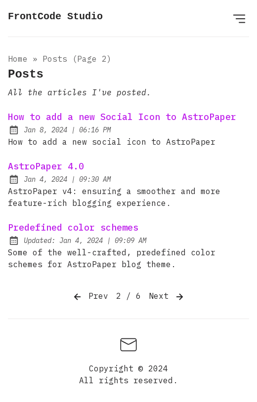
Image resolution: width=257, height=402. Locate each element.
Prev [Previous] (90, 297)
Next (167, 297)
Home (18, 59)
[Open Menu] (239, 18)
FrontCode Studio (55, 16)
